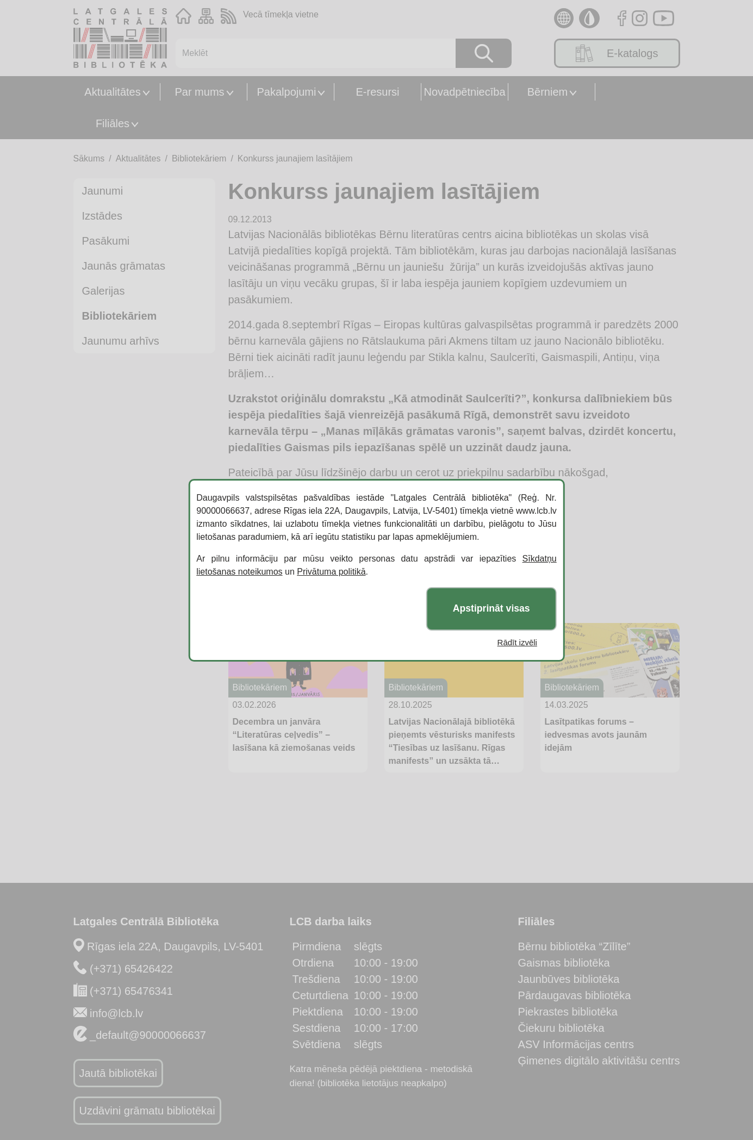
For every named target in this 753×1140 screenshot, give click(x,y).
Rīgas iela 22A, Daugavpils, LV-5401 (175, 946)
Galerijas (103, 291)
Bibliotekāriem (199, 158)
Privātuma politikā (331, 571)
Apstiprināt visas (491, 608)
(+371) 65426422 (131, 969)
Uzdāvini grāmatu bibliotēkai (147, 1111)
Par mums (199, 92)
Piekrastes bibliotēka (568, 1012)
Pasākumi (106, 241)
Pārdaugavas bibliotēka (574, 995)
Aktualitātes (112, 92)
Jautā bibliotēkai (118, 1073)
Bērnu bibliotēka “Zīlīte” (574, 946)
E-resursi (377, 92)
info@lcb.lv (116, 1013)
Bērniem (547, 92)
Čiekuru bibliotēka (561, 1028)
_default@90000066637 (148, 1035)
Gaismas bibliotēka (564, 963)
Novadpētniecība (464, 92)
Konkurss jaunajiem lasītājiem (295, 158)
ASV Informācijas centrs (576, 1044)
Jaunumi (102, 191)
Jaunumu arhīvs (120, 341)
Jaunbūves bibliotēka (569, 979)
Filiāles (112, 123)
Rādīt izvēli (517, 642)
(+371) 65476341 (131, 991)
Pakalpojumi (286, 92)
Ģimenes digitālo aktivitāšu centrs (599, 1061)
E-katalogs (617, 53)
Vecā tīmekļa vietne (281, 14)
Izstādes (102, 216)
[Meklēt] (310, 53)
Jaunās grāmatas (123, 266)
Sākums (89, 158)
